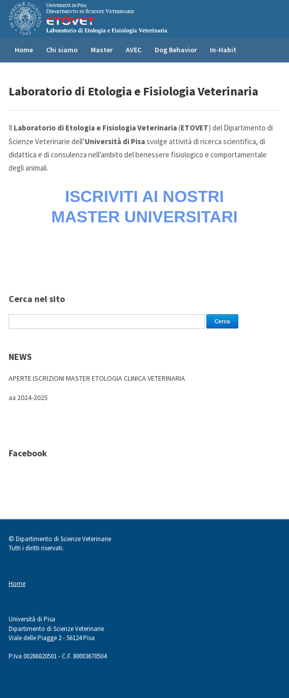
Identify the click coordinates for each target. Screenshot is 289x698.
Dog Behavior (176, 49)
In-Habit (223, 49)
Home (24, 49)
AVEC (133, 49)
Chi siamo (62, 49)
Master (102, 49)
